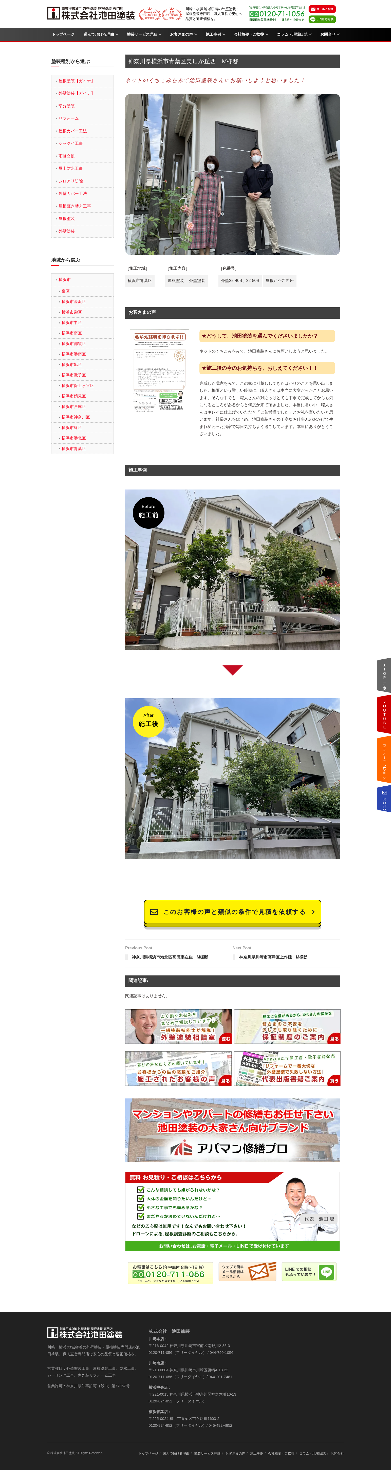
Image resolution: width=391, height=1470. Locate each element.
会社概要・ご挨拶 (249, 34)
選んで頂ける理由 (99, 34)
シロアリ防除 (71, 181)
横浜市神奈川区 (76, 417)
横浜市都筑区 (74, 343)
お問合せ (328, 34)
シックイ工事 (71, 143)
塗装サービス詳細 (142, 34)
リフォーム (69, 118)
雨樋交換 (67, 156)
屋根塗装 (67, 218)
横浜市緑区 (72, 427)
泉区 (66, 291)
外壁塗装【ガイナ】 (77, 93)
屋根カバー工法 (73, 131)
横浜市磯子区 (74, 375)
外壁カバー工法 (73, 193)
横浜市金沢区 (74, 301)
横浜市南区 (72, 333)
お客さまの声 (181, 34)
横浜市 (65, 279)
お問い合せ (384, 798)
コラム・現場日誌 (292, 34)
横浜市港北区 (74, 438)
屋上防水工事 (71, 168)
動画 (384, 714)
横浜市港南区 (74, 354)
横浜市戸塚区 (74, 406)
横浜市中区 (72, 322)
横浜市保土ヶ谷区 (78, 385)
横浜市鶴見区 (74, 396)
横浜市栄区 (72, 312)
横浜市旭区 (72, 364)
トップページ (63, 34)
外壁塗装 (67, 231)
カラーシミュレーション (384, 759)
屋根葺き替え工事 (75, 206)
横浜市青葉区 (74, 448)
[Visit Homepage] (91, 14)
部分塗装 (67, 106)
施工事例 (213, 34)
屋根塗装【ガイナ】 (77, 81)
